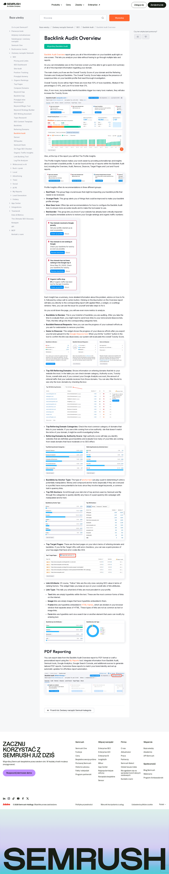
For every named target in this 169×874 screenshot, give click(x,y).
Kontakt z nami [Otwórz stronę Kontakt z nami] (18, 234)
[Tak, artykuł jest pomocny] (137, 36)
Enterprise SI (103, 756)
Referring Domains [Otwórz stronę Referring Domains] (21, 129)
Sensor (101, 780)
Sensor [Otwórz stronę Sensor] (17, 137)
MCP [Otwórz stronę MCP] (13, 230)
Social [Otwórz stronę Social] (15, 184)
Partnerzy (125, 759)
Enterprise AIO (104, 752)
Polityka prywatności (84, 805)
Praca (123, 756)
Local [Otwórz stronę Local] (15, 172)
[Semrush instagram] (8, 798)
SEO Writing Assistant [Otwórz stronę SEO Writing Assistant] (23, 114)
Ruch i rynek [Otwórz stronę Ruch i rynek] (18, 168)
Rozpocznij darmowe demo (19, 773)
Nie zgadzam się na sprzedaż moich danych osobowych (131, 773)
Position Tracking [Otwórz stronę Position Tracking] (21, 72)
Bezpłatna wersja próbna (85, 759)
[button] (145, 36)
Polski (161, 804)
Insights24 (102, 759)
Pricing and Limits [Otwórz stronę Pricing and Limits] (21, 61)
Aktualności (126, 752)
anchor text (87, 480)
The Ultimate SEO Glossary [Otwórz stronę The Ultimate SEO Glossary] (23, 219)
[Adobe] (6, 804)
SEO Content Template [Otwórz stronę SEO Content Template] (23, 122)
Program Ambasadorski (153, 778)
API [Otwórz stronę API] (13, 227)
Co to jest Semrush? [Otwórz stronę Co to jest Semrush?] (20, 27)
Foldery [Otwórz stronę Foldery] (16, 199)
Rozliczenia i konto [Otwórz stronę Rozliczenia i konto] (19, 49)
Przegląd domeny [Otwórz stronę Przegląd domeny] (21, 76)
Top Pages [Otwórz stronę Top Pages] (18, 84)
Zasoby (78, 5)
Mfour (100, 763)
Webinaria (148, 774)
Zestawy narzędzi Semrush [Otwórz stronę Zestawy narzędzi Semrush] (23, 53)
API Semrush (149, 756)
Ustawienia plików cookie (142, 805)
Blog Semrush (149, 770)
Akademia (148, 752)
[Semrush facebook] (23, 798)
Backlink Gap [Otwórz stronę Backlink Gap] (19, 96)
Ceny (68, 5)
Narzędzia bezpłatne (106, 777)
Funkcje (78, 752)
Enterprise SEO (104, 748)
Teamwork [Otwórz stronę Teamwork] (16, 211)
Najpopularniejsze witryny (105, 772)
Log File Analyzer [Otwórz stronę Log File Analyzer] (21, 160)
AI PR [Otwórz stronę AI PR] (15, 187)
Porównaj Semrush (83, 763)
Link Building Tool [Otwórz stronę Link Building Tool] (21, 157)
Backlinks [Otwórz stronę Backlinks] (18, 125)
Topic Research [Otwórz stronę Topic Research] (20, 118)
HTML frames (87, 605)
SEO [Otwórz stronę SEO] (14, 57)
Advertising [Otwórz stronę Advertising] (17, 176)
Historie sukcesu (82, 767)
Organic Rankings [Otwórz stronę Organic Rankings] (21, 80)
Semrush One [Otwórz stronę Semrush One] (17, 45)
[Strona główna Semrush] (11, 5)
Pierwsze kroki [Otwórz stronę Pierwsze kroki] (17, 31)
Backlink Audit (88, 27)
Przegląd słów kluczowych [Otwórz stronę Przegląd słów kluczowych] (19, 101)
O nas (123, 748)
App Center (103, 767)
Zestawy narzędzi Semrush (62, 27)
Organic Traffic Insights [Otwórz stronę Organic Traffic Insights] (23, 153)
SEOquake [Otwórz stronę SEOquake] (18, 141)
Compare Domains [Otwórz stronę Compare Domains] (21, 88)
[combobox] (70, 18)
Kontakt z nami (127, 779)
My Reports (74, 660)
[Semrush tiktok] (13, 798)
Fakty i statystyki (82, 771)
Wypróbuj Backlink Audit (57, 46)
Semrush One (81, 748)
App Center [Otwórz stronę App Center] (16, 203)
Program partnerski (83, 774)
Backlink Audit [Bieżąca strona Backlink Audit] (19, 133)
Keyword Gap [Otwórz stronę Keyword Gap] (19, 92)
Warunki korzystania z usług (112, 805)
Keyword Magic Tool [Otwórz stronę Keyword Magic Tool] (22, 106)
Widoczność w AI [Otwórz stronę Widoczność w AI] (20, 164)
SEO (78, 27)
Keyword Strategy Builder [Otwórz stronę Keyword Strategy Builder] (24, 110)
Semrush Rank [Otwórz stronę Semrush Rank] (20, 145)
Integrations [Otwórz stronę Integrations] (16, 207)
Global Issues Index (129, 767)
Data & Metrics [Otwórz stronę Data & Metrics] (18, 215)
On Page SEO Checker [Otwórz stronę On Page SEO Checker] (23, 149)
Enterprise (92, 5)
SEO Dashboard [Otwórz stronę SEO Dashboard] (20, 65)
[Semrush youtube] (18, 798)
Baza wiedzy (16, 17)
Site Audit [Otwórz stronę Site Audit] (18, 69)
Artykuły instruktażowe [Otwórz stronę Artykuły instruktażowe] (21, 35)
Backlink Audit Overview (54, 54)
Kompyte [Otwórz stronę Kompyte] (15, 223)
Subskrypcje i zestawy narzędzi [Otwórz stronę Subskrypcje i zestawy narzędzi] (21, 40)
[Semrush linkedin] (4, 798)
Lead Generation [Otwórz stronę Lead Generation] (20, 195)
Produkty (56, 5)
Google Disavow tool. (79, 334)
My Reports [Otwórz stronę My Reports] (17, 191)
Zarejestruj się (157, 5)
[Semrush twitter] (27, 798)
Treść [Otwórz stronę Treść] (15, 180)
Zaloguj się (139, 5)
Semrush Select (127, 763)
